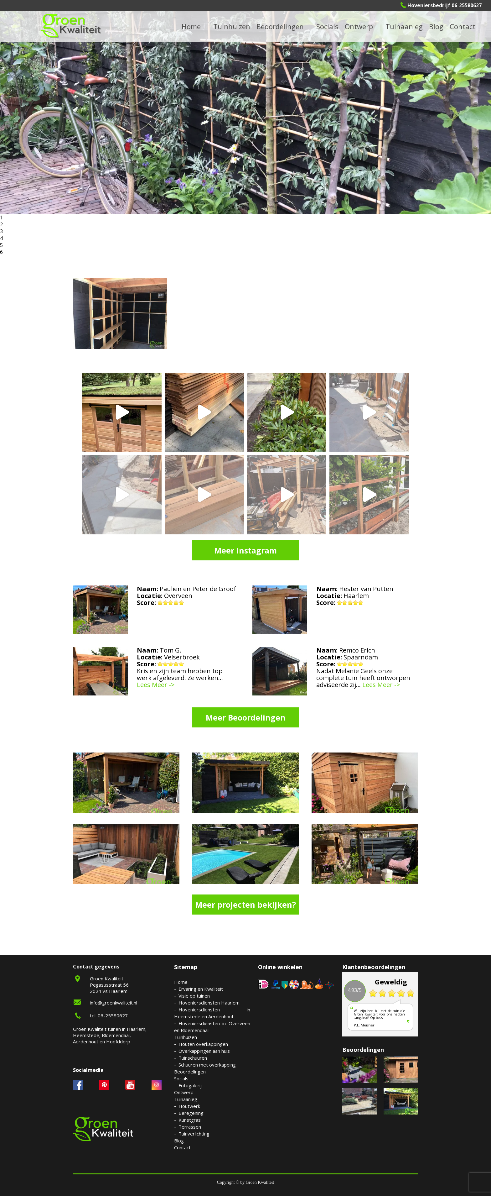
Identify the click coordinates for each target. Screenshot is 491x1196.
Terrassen (189, 1127)
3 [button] (1, 231)
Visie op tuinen (194, 996)
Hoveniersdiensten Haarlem (209, 1002)
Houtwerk (189, 1106)
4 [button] (1, 238)
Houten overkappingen (203, 1044)
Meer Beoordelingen (246, 717)
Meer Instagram (245, 550)
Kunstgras (189, 1120)
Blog (436, 26)
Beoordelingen (280, 26)
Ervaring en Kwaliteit (200, 989)
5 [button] (1, 245)
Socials (181, 1078)
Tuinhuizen (185, 1037)
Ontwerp (359, 26)
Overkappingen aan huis (204, 1051)
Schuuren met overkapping (207, 1065)
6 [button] (1, 252)
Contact (462, 26)
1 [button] (1, 217)
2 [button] (1, 224)
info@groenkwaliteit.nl (113, 1002)
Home (181, 982)
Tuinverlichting (193, 1133)
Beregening (191, 1113)
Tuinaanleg (185, 1099)
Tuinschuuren (192, 1058)
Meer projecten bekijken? (245, 904)
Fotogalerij (190, 1085)
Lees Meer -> (156, 684)
